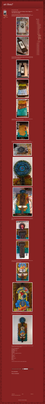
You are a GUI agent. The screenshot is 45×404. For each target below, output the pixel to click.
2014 (37, 51)
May (38, 31)
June (38, 30)
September (39, 27)
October (39, 26)
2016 (37, 49)
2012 (37, 53)
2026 (37, 20)
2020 (37, 45)
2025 (37, 21)
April (38, 32)
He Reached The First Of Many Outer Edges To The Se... (39, 38)
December (39, 24)
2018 (37, 47)
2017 (37, 48)
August (38, 28)
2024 (37, 22)
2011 (37, 54)
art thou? (8, 4)
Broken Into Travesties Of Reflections (39, 35)
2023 (37, 23)
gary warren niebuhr (5, 15)
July (38, 29)
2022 (37, 43)
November (39, 25)
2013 (37, 52)
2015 (37, 50)
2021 (37, 44)
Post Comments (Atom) (17, 395)
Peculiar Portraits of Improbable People (19, 15)
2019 (37, 46)
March (38, 33)
